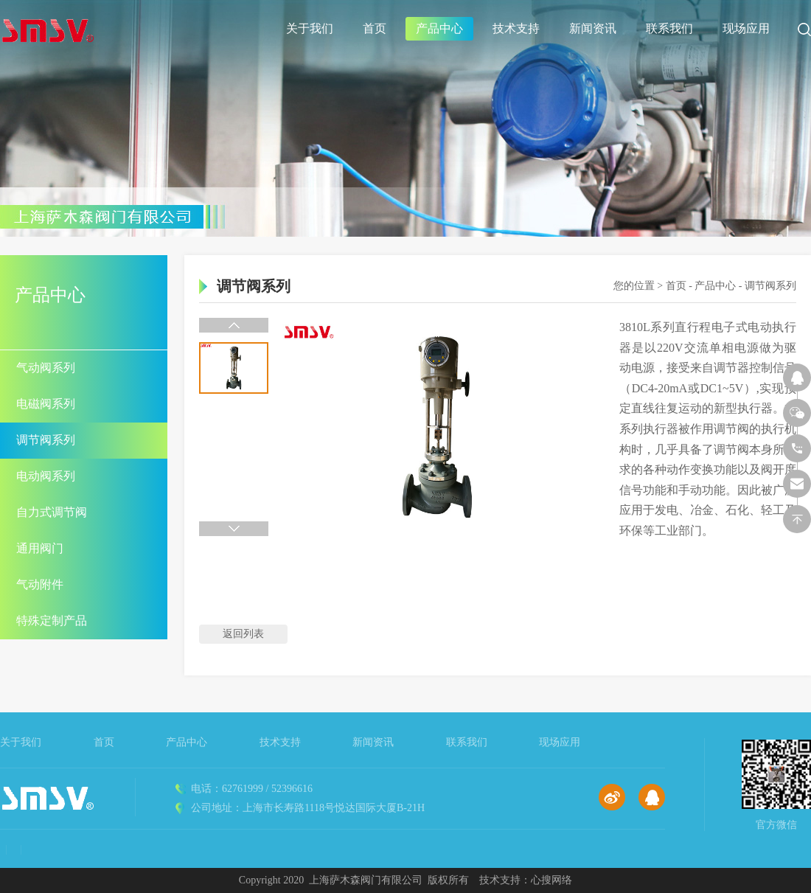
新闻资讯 (592, 28)
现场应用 (746, 28)
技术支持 (516, 28)
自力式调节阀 (51, 512)
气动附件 (39, 584)
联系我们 (669, 28)
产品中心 (439, 28)
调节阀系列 (45, 440)
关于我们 (309, 28)
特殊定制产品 (51, 620)
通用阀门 (39, 548)
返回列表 (243, 633)
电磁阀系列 (45, 403)
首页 (374, 28)
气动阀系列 (45, 367)
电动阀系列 (45, 476)
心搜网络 (551, 880)
